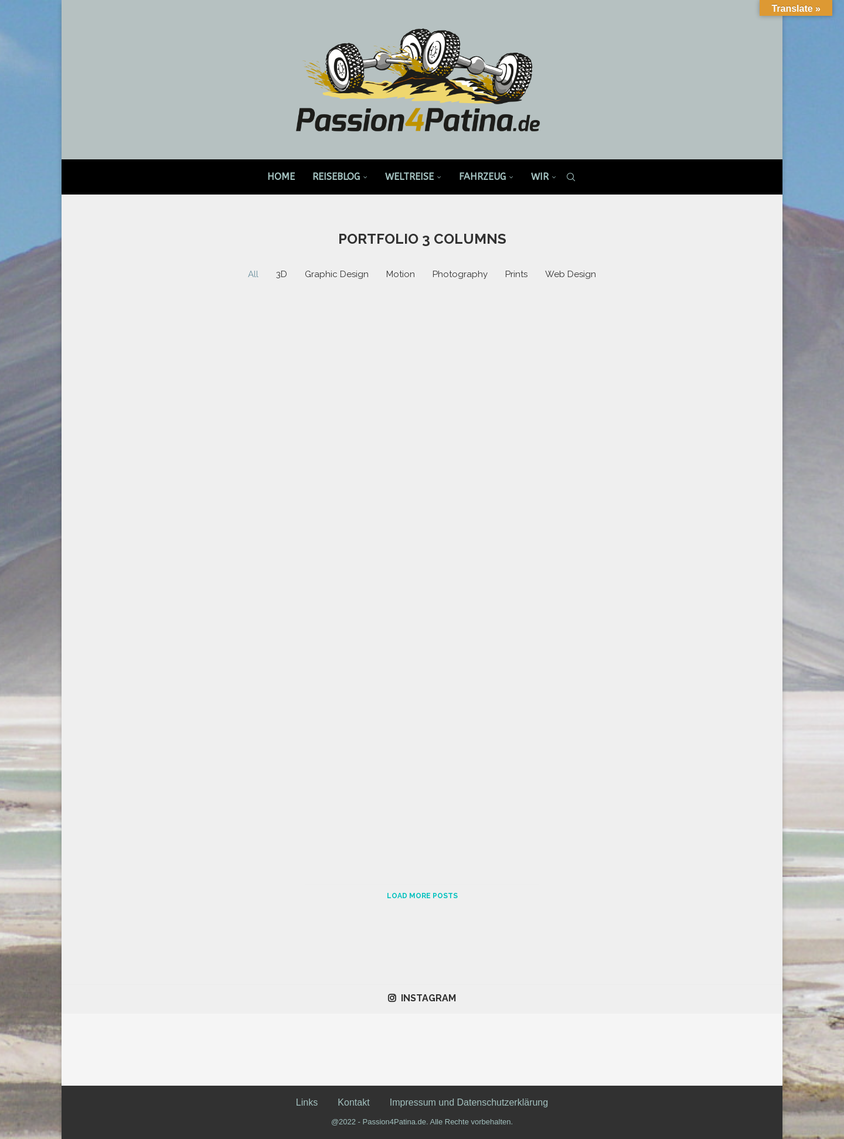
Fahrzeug (482, 176)
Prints (516, 274)
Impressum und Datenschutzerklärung (469, 1102)
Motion (400, 274)
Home (281, 176)
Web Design (570, 274)
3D (281, 274)
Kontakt (353, 1102)
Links (307, 1102)
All (253, 274)
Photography (460, 274)
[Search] (571, 177)
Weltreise (409, 176)
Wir (540, 176)
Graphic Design (337, 274)
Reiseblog (336, 176)
